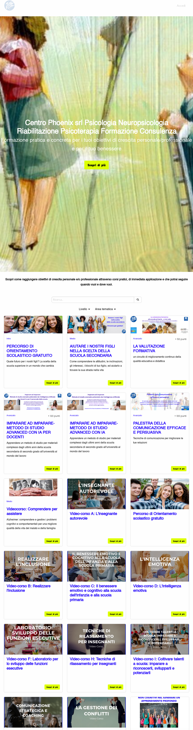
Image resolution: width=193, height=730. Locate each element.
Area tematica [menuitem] (104, 309)
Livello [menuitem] (83, 309)
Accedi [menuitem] (181, 8)
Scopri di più (96, 165)
